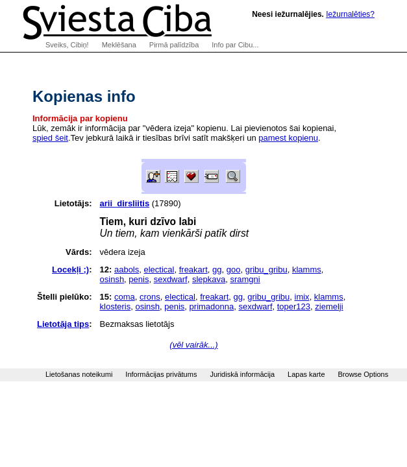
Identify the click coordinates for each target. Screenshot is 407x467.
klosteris (115, 306)
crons (150, 297)
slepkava (208, 279)
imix (302, 297)
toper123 (293, 306)
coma (124, 297)
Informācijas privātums (161, 374)
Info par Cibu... (235, 45)
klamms (306, 269)
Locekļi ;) (70, 269)
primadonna (212, 306)
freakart (193, 269)
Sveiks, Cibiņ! (67, 45)
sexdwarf (171, 279)
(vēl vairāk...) (193, 345)
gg (216, 269)
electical (159, 269)
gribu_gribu (266, 269)
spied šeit (50, 138)
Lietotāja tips (63, 324)
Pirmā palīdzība (174, 45)
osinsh (112, 279)
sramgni (245, 279)
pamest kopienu (288, 138)
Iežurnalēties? (350, 14)
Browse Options (363, 374)
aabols (126, 269)
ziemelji (329, 306)
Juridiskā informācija (242, 374)
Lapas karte (306, 374)
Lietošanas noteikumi (78, 374)
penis (139, 279)
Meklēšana (119, 45)
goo (234, 269)
